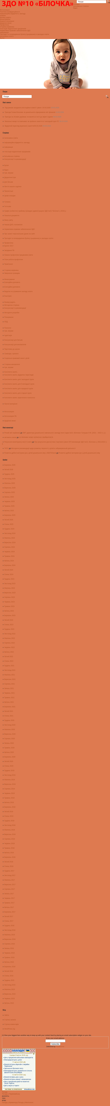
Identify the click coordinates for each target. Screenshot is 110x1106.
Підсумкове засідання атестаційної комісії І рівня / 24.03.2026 (28, 108)
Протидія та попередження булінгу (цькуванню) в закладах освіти (24, 34)
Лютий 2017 (8, 916)
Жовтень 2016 (9, 935)
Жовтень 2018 (9, 830)
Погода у (11, 1094)
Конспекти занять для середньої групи (18, 389)
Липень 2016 (9, 948)
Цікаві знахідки (9, 196)
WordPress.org (9, 1029)
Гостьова (7, 206)
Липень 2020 (9, 743)
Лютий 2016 (8, 971)
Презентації (8, 191)
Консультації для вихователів (15, 345)
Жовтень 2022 (9, 638)
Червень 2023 (9, 602)
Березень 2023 (9, 615)
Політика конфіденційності (10, 12)
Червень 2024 (9, 552)
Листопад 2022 (9, 634)
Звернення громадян (12, 273)
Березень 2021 (9, 707)
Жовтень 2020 (9, 729)
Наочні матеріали (10, 404)
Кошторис (8, 296)
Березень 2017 (9, 912)
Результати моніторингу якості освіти (18, 442)
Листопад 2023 (9, 584)
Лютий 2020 (8, 761)
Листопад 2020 (9, 725)
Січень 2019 (8, 816)
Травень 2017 (9, 903)
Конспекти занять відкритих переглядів (18, 375)
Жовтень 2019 (9, 780)
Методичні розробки (11, 313)
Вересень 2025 (10, 488)
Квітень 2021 (9, 702)
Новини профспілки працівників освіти (18, 255)
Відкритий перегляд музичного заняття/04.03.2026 (23, 126)
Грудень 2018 (9, 821)
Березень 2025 (9, 515)
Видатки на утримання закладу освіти (18, 291)
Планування (8, 317)
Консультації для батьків (13, 340)
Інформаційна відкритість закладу (12, 14)
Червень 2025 (9, 501)
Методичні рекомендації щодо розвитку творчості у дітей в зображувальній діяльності (43, 448)
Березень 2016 (9, 967)
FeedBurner (60, 1047)
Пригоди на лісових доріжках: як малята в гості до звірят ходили (29, 117)
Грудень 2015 (9, 980)
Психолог (7, 328)
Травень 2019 (9, 798)
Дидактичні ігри (10, 177)
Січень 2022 (8, 661)
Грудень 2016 (9, 926)
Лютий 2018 (8, 862)
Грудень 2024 (9, 529)
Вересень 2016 (10, 939)
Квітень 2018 (9, 853)
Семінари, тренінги (11, 354)
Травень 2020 (9, 748)
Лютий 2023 (8, 620)
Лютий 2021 (8, 711)
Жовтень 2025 (9, 483)
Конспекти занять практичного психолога (19, 398)
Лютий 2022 (8, 656)
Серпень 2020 (9, 739)
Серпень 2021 (9, 684)
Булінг (2, 38)
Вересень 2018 (10, 834)
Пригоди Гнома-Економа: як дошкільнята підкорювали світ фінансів (30, 112)
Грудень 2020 (9, 720)
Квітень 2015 (9, 1003)
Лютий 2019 (8, 812)
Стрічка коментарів (11, 1024)
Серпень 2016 (9, 944)
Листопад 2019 (9, 775)
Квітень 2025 (9, 511)
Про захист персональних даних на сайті (19, 234)
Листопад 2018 (9, 825)
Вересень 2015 (10, 994)
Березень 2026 (9, 465)
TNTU (6, 448)
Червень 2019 (9, 793)
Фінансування (5, 19)
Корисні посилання (7, 21)
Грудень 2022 (9, 629)
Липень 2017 (9, 894)
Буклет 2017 (8, 246)
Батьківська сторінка (81, 6)
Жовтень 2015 (9, 989)
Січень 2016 (8, 976)
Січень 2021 (8, 716)
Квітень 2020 (9, 752)
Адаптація (8, 335)
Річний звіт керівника (12, 433)
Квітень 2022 (9, 652)
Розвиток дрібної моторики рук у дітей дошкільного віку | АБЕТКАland (30, 453)
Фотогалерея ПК (10, 416)
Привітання (8, 264)
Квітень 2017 (9, 907)
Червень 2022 (9, 647)
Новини (3, 15)
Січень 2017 (8, 921)
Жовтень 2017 (9, 880)
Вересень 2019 (10, 784)
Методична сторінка (11, 305)
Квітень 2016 (9, 962)
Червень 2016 (9, 953)
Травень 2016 (9, 957)
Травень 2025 (9, 506)
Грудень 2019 (9, 770)
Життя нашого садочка (12, 187)
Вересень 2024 (10, 542)
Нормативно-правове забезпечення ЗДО (15, 31)
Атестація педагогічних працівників (13, 29)
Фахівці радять (5, 17)
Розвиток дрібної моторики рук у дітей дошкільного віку (79, 453)
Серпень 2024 (9, 547)
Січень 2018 (8, 866)
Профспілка (4, 25)
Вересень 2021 (10, 679)
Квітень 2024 (9, 561)
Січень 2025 (8, 524)
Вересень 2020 (10, 734)
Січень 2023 (8, 625)
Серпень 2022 (9, 643)
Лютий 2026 (8, 470)
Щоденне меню (5, 23)
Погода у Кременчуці (10, 1102)
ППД (6, 322)
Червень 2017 (9, 898)
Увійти (6, 1015)
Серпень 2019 (9, 789)
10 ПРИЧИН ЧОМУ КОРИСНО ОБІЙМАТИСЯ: (36, 437)
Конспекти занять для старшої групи (17, 393)
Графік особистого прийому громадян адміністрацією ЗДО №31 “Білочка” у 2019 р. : (35, 211)
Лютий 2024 (8, 570)
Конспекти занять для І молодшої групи (19, 379)
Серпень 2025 (9, 492)
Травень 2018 (9, 848)
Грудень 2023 (9, 579)
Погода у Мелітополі (25, 1102)
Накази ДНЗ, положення (13, 225)
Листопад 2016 (9, 930)
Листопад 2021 (9, 670)
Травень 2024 (9, 556)
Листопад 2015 (9, 985)
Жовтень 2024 (9, 538)
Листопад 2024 (9, 533)
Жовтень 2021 (9, 675)
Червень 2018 (9, 843)
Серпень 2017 (9, 889)
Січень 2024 (8, 574)
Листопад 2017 (9, 875)
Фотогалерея (5, 10)
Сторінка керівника (7, 27)
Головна (76, 4)
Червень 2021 (9, 693)
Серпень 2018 (9, 839)
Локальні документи (11, 215)
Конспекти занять (10, 372)
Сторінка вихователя (12, 364)
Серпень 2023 (9, 597)
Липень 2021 (9, 688)
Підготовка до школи (12, 349)
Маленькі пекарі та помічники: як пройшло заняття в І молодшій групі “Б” (32, 121)
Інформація (4, 32)
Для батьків (8, 182)
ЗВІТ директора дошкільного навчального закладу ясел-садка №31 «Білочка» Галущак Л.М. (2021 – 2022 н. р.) (64, 433)
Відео (75, 8)
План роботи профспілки (13, 259)
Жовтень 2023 (9, 588)
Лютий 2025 (8, 520)
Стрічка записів (10, 1020)
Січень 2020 (8, 766)
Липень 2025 (9, 497)
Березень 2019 (9, 807)
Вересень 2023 (10, 593)
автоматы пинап (10, 437)
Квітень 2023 (9, 611)
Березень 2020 (9, 757)
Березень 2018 (9, 857)
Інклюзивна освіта (6, 36)
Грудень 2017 (9, 871)
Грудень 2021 (9, 666)
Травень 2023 (9, 606)
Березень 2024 (9, 565)
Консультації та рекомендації (15, 159)
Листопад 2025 (9, 479)
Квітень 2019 (9, 802)
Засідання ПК (9, 250)
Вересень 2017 (10, 884)
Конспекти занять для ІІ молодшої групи (19, 384)
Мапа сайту (8, 220)
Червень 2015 (9, 999)
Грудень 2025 (9, 474)
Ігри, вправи (8, 173)
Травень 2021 (9, 698)
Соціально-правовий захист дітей (16, 358)
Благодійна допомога (12, 282)
